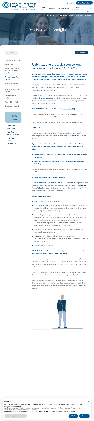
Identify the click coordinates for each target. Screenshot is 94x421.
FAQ (88, 11)
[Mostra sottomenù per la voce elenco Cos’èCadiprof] (47, 8)
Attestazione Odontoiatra (42, 205)
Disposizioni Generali (12, 106)
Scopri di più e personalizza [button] (15, 416)
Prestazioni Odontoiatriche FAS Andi (43, 90)
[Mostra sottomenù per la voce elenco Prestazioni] (56, 8)
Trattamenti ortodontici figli (13, 84)
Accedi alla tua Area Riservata (15, 117)
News (87, 8)
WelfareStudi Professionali (77, 8)
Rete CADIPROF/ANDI (12, 102)
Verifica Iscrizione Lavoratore (11, 140)
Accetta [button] (84, 416)
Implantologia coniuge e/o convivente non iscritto (12, 71)
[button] (88, 401)
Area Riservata (83, 3)
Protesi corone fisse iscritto (12, 78)
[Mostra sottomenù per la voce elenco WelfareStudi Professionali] (84, 8)
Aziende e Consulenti (63, 8)
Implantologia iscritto (12, 64)
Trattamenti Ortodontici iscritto (13, 91)
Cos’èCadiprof (43, 8)
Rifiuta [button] (73, 416)
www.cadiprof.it (68, 109)
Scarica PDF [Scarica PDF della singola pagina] (84, 52)
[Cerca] (91, 8)
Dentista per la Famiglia (13, 60)
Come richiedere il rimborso (11, 97)
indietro (12, 53)
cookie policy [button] (17, 406)
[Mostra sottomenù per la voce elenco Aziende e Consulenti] (70, 8)
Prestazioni (52, 8)
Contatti (70, 3)
